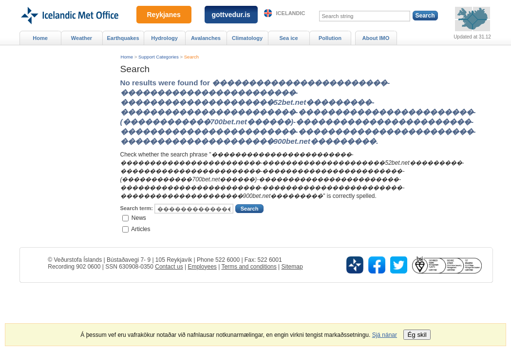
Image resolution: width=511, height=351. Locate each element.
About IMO (376, 38)
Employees (202, 266)
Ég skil (416, 334)
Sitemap (292, 266)
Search (191, 56)
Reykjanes (164, 15)
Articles (140, 228)
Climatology (247, 38)
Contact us (169, 266)
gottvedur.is (231, 15)
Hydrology (164, 38)
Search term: (136, 208)
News (139, 217)
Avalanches (206, 38)
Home (127, 56)
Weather (81, 38)
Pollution (330, 38)
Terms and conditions (248, 266)
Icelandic (290, 13)
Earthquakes (123, 38)
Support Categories (158, 56)
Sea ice (288, 38)
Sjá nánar (384, 335)
